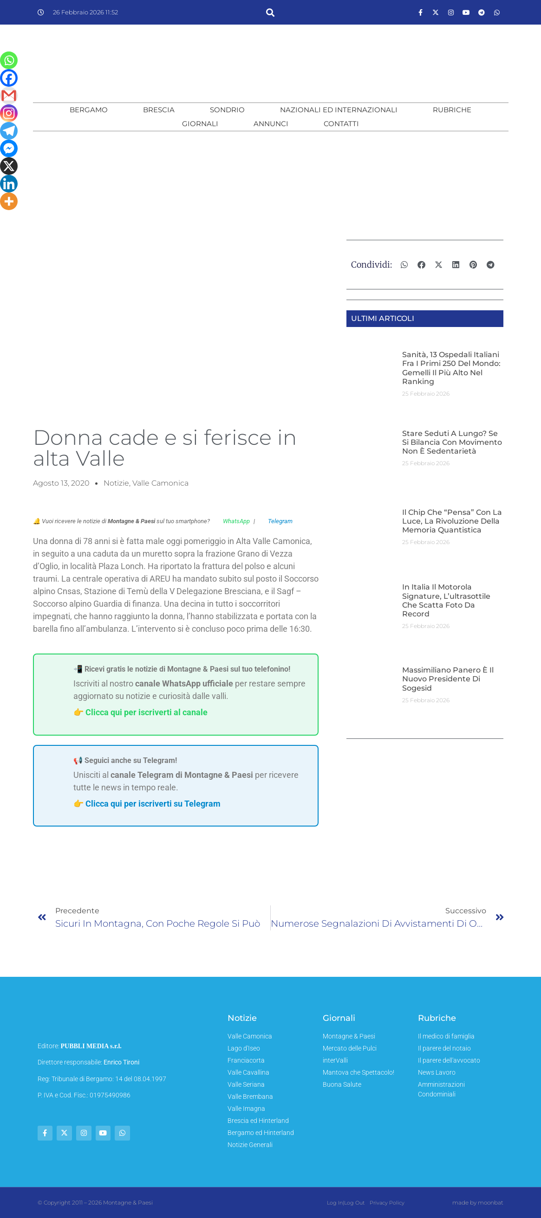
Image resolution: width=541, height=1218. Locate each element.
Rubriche (452, 109)
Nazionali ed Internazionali (339, 109)
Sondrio (227, 109)
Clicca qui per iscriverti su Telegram (153, 803)
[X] (9, 166)
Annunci (271, 123)
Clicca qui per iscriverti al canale (146, 712)
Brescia (159, 109)
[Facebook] (9, 78)
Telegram (276, 521)
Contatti (341, 123)
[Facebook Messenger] (9, 148)
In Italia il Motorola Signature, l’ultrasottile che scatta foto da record (446, 600)
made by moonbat (477, 1202)
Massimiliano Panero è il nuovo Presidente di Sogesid (448, 679)
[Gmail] (9, 95)
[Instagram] (9, 113)
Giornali (200, 123)
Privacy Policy (386, 1202)
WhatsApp (232, 521)
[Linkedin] (9, 183)
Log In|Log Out (346, 1202)
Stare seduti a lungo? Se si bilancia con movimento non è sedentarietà (452, 442)
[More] (9, 201)
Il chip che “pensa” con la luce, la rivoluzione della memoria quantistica (452, 521)
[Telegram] (9, 131)
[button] (270, 12)
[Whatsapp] (9, 60)
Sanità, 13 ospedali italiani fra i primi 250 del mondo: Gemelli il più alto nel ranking (451, 368)
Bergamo (89, 109)
